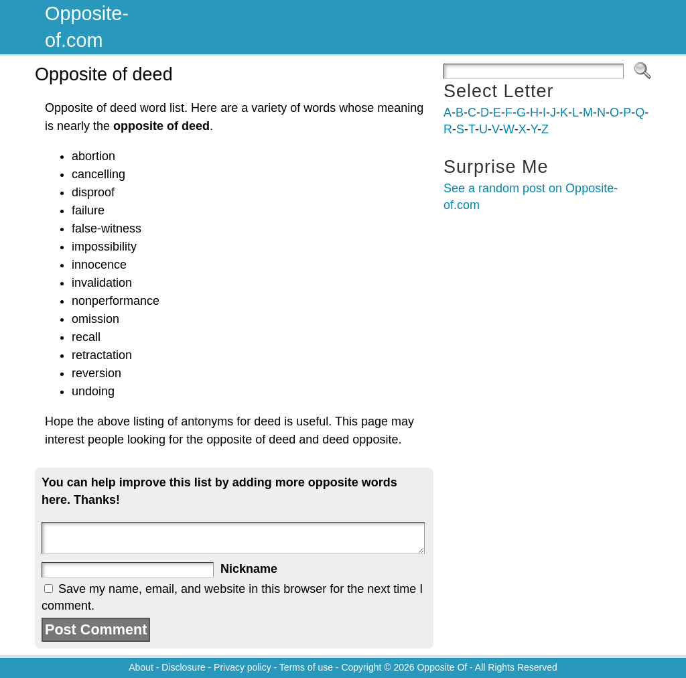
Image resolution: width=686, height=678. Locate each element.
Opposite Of (442, 667)
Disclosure (183, 667)
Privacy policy (242, 667)
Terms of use (306, 667)
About (141, 667)
